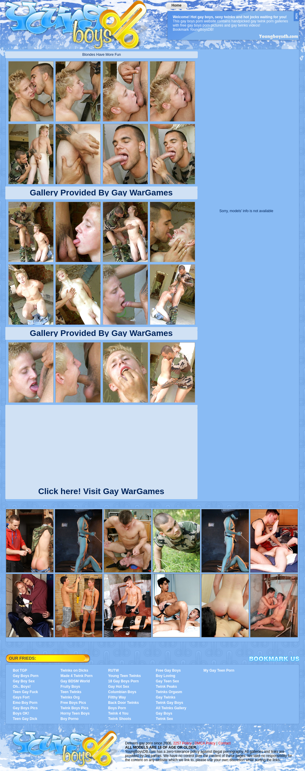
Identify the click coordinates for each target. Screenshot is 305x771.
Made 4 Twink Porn (76, 676)
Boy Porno (69, 719)
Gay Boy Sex (24, 681)
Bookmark (274, 658)
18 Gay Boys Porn (123, 681)
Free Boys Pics (73, 703)
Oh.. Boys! (22, 686)
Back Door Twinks (123, 703)
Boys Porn (117, 708)
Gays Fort (21, 697)
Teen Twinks (70, 692)
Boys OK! (21, 713)
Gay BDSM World (75, 681)
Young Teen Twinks (124, 676)
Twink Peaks (166, 686)
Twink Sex (164, 719)
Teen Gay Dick (25, 719)
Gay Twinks (165, 697)
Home (176, 5)
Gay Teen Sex (167, 681)
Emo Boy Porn (25, 703)
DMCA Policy (204, 743)
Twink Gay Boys (169, 703)
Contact (224, 743)
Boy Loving (165, 676)
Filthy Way (117, 697)
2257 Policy (182, 743)
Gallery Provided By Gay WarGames (101, 192)
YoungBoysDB (79, 22)
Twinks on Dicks (74, 670)
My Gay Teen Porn (218, 670)
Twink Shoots (119, 719)
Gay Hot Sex (118, 686)
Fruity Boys (70, 686)
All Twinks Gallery (171, 708)
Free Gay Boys (168, 670)
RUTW (113, 670)
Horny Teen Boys (75, 713)
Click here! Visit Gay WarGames (101, 490)
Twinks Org (70, 697)
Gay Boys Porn (25, 676)
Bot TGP (20, 670)
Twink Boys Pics (74, 708)
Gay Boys (164, 713)
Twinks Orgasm (169, 692)
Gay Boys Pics (25, 708)
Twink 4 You (118, 713)
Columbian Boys (122, 692)
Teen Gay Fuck (25, 692)
